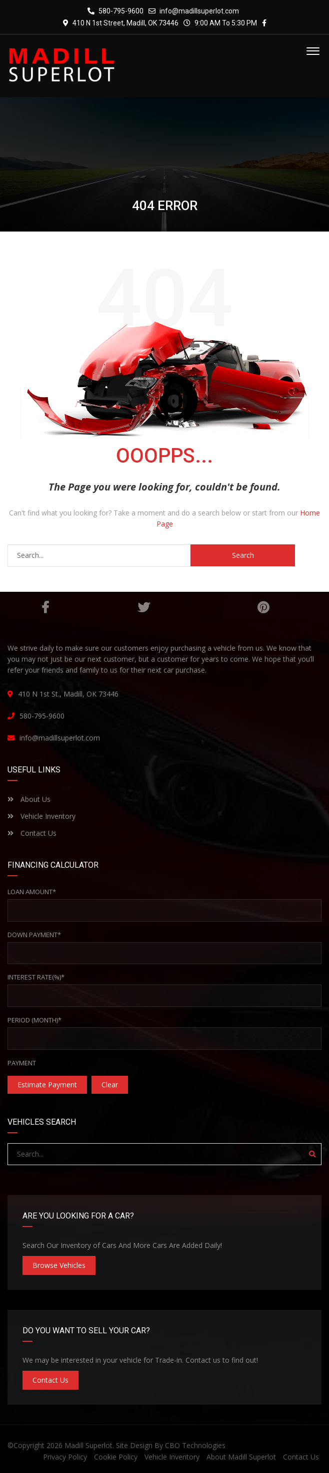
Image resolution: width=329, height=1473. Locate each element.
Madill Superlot (88, 1445)
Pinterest (263, 607)
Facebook (45, 607)
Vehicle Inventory (42, 816)
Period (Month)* (35, 1019)
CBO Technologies (195, 1445)
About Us (29, 799)
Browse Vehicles (59, 1265)
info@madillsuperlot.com (199, 11)
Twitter (144, 607)
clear (110, 1084)
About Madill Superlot (241, 1457)
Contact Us (32, 833)
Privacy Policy (65, 1457)
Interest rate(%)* (36, 977)
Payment (22, 1062)
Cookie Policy (116, 1457)
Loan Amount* (32, 891)
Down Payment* (34, 934)
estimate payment (47, 1084)
